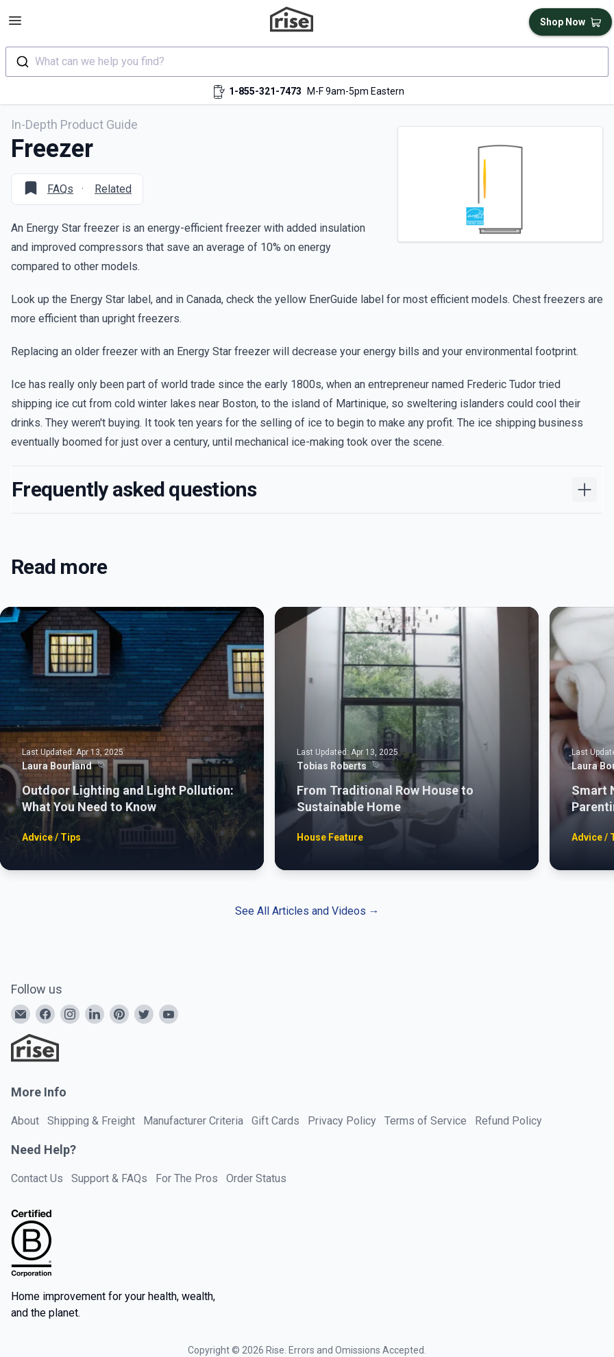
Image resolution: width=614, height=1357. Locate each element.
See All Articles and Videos (307, 910)
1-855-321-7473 (265, 91)
